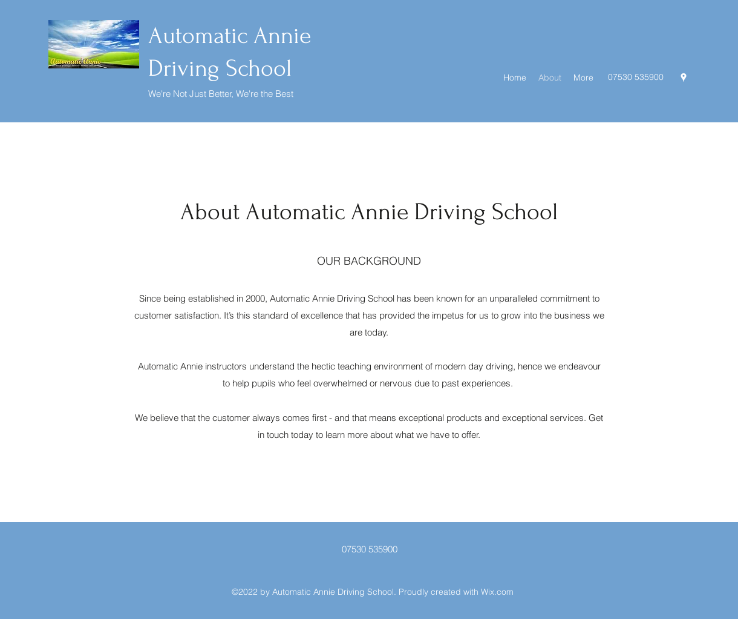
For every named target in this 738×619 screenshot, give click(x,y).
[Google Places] (684, 77)
